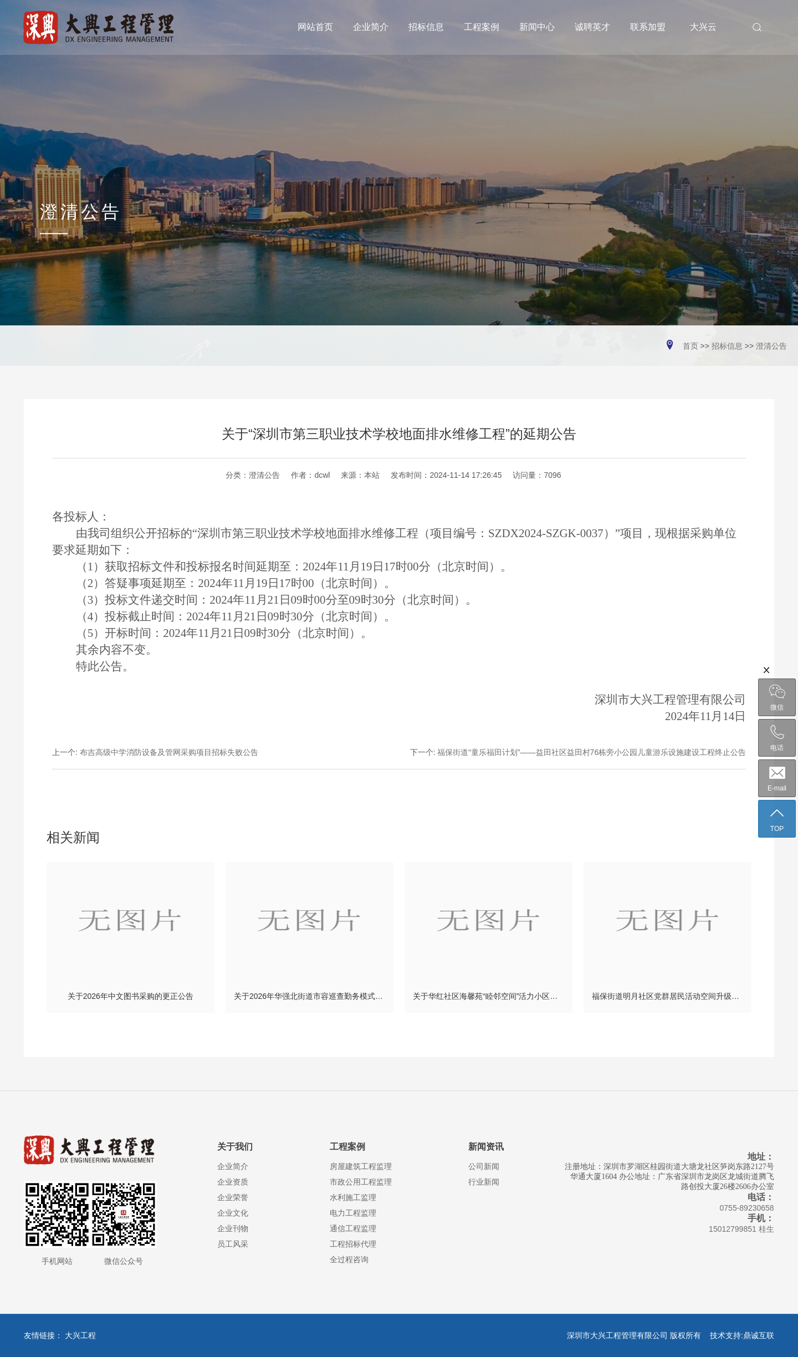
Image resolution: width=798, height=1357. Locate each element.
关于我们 (235, 1146)
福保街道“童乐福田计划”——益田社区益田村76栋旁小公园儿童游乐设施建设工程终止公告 (591, 752)
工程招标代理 (353, 1243)
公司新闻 (483, 1166)
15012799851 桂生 (741, 1229)
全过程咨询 (349, 1259)
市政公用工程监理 (361, 1181)
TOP (777, 819)
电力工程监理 (353, 1212)
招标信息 (727, 345)
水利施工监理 (353, 1197)
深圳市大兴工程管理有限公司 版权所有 (637, 1335)
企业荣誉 (232, 1197)
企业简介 (232, 1166)
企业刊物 (232, 1228)
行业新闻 (483, 1181)
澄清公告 (771, 345)
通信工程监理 (353, 1228)
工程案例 (347, 1146)
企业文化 (232, 1212)
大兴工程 (80, 1335)
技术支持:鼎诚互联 (742, 1335)
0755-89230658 (747, 1207)
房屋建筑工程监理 (361, 1166)
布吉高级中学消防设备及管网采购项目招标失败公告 (169, 752)
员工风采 (232, 1243)
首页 (690, 345)
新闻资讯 (486, 1146)
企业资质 (232, 1181)
